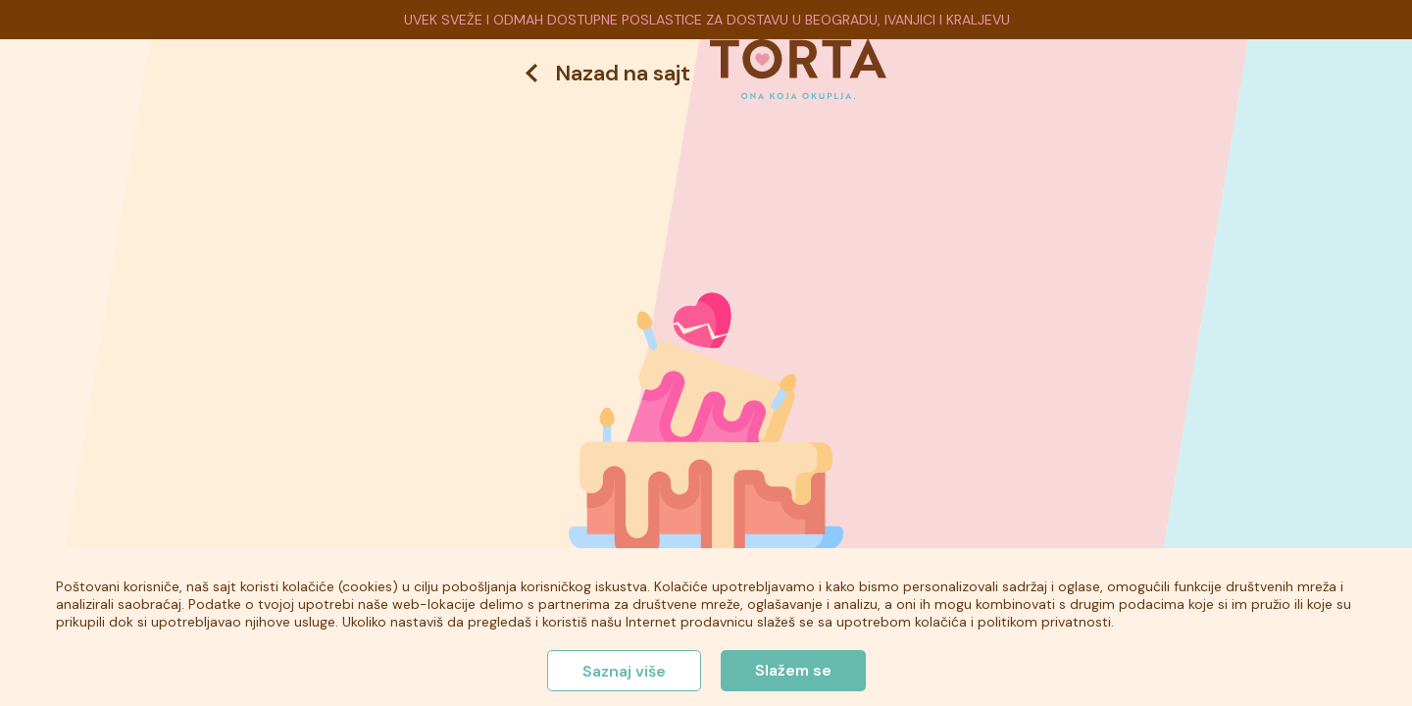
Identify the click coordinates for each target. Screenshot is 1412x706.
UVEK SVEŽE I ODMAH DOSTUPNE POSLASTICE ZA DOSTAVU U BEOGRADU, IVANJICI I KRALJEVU (707, 19)
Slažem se (793, 670)
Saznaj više (624, 671)
